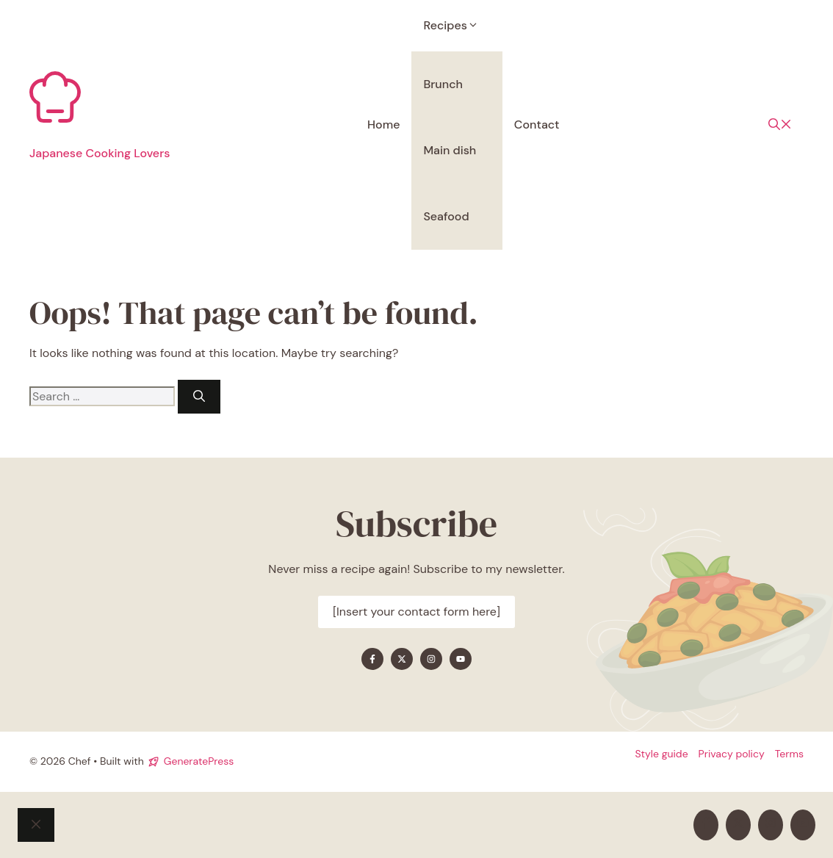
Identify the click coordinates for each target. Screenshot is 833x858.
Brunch (442, 84)
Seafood (446, 216)
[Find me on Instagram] (431, 659)
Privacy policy (732, 753)
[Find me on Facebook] (372, 659)
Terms (789, 753)
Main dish (449, 150)
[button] (780, 125)
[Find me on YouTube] (461, 659)
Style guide (661, 753)
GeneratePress (199, 761)
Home (383, 124)
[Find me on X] (402, 659)
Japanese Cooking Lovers (99, 153)
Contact (537, 124)
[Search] (199, 397)
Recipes (456, 25)
